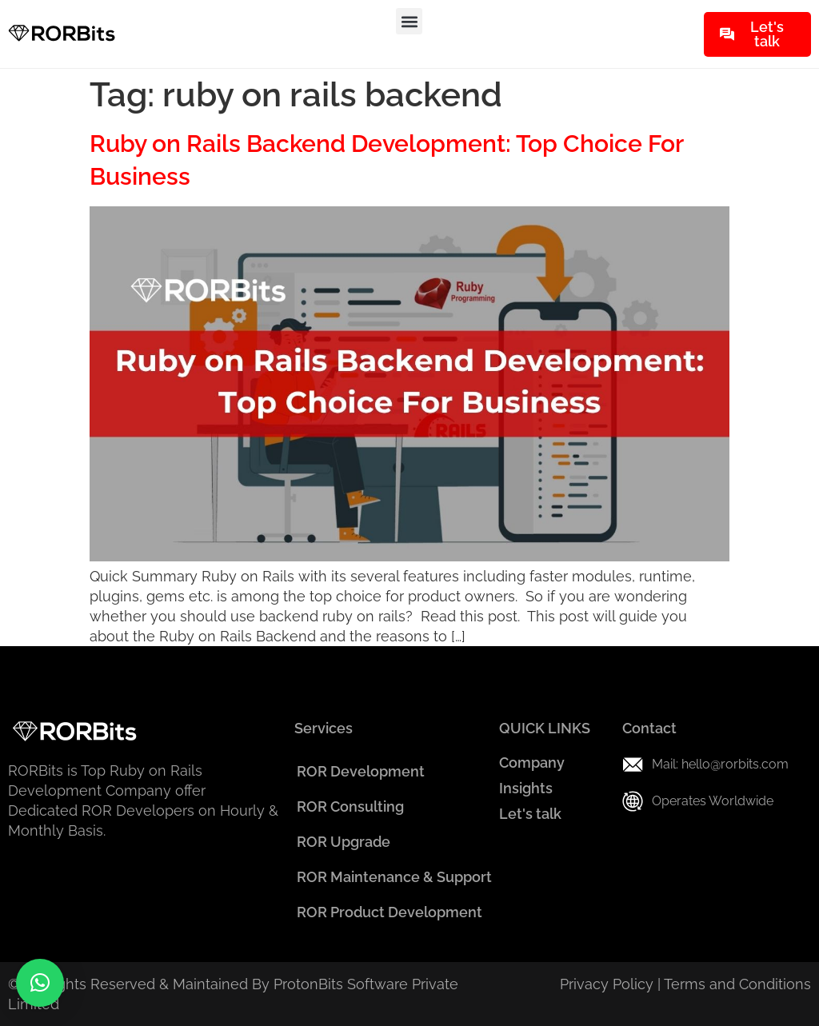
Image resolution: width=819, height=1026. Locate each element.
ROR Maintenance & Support (394, 876)
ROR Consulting (350, 806)
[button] (409, 21)
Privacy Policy (606, 984)
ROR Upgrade (343, 841)
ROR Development (361, 771)
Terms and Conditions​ (737, 984)
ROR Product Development (389, 912)
